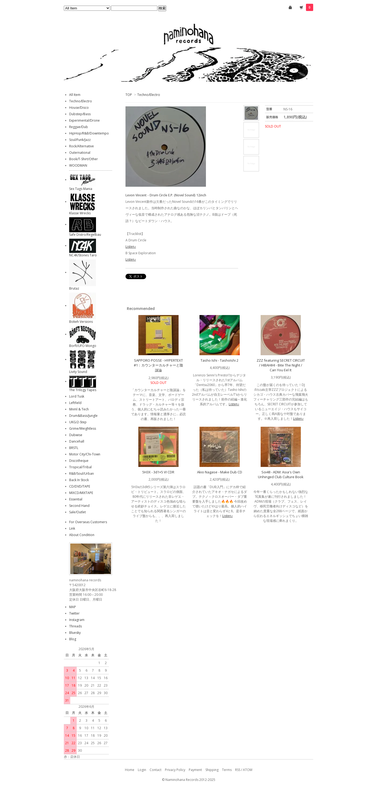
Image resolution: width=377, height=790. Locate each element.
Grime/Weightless (82, 428)
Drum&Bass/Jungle (83, 415)
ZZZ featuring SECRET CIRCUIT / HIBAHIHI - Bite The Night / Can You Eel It (281, 365)
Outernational (79, 152)
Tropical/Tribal (80, 467)
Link (72, 528)
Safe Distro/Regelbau (85, 234)
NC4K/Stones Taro (83, 255)
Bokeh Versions (81, 321)
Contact (155, 769)
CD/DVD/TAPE (79, 486)
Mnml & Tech (79, 409)
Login (142, 769)
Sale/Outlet (77, 512)
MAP (72, 607)
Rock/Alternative (81, 146)
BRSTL (73, 447)
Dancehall (76, 441)
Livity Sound (78, 371)
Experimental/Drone (84, 120)
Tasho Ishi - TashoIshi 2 (219, 360)
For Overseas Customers (88, 522)
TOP (128, 94)
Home (129, 769)
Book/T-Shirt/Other (83, 159)
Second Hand (79, 505)
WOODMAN (78, 165)
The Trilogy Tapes (82, 390)
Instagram (76, 619)
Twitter (74, 613)
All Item (74, 94)
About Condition (81, 535)
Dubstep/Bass (80, 114)
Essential (75, 499)
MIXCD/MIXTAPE (81, 493)
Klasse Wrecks (80, 213)
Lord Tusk (76, 396)
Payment (195, 769)
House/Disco (79, 107)
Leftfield (75, 402)
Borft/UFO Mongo (82, 345)
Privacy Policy (175, 769)
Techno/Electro (148, 94)
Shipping (212, 769)
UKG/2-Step (78, 422)
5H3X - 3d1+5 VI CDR (158, 472)
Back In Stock (79, 480)
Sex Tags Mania (80, 188)
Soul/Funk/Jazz (80, 139)
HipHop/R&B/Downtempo (89, 133)
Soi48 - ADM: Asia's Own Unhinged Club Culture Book (281, 474)
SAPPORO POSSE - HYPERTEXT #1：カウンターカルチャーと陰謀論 (158, 365)
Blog (72, 639)
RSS (237, 769)
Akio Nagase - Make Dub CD (219, 472)
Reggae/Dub (78, 127)
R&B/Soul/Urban (81, 473)
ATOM (247, 769)
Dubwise (75, 435)
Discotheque (78, 460)
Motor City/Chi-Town (84, 454)
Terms (227, 769)
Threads (75, 626)
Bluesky (75, 632)
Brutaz (74, 288)
